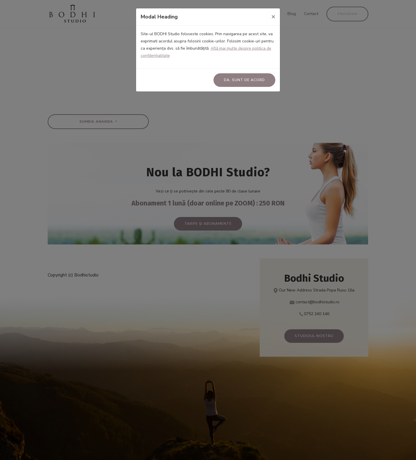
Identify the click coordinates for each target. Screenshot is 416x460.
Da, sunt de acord (244, 80)
